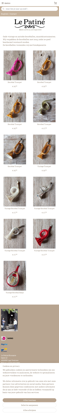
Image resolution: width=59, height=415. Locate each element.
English (4, 14)
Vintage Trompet (44, 166)
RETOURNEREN (7, 382)
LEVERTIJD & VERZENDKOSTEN (13, 380)
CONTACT (5, 373)
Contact (13, 14)
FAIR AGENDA (6, 375)
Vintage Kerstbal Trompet (15, 209)
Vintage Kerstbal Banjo (15, 293)
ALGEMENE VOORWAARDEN (12, 385)
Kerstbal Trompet (15, 82)
